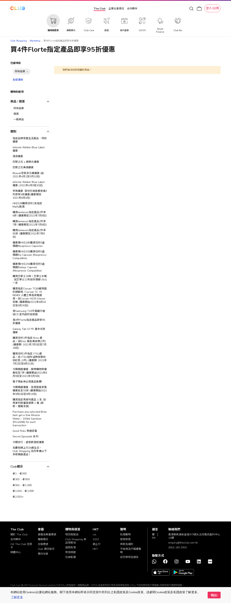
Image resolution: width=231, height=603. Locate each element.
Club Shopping (18, 40)
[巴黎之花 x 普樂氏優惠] (30, 162)
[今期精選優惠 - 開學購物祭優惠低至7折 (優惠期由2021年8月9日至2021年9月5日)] (30, 373)
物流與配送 (71, 534)
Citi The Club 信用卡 (21, 545)
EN (153, 538)
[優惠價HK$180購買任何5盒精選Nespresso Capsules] (30, 244)
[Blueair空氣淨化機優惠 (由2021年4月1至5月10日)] (30, 175)
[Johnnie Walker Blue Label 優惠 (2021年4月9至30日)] (30, 183)
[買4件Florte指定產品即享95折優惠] (30, 321)
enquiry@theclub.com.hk (183, 542)
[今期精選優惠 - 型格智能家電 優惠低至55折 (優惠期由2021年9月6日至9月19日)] (30, 391)
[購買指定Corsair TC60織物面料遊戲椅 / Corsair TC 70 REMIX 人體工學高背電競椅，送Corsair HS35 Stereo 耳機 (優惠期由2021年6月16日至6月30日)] (30, 297)
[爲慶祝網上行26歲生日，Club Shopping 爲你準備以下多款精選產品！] (30, 451)
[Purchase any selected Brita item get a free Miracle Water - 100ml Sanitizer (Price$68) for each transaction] (30, 418)
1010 (96, 539)
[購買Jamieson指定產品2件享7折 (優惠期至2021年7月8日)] (30, 223)
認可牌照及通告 (129, 557)
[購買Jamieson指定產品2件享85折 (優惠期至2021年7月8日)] (30, 234)
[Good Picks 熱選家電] (30, 431)
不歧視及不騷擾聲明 (130, 550)
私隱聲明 (125, 534)
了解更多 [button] (17, 597)
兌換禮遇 (43, 544)
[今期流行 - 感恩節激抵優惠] (30, 442)
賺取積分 (43, 539)
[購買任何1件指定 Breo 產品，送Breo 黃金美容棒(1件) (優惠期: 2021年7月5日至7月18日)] (30, 343)
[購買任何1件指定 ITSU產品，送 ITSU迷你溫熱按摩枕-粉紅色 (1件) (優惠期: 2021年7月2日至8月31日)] (30, 359)
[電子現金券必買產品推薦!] (30, 381)
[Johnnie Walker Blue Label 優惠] (30, 149)
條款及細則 (126, 544)
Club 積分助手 (46, 549)
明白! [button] (214, 595)
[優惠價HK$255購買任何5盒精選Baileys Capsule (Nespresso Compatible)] (30, 267)
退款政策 (70, 547)
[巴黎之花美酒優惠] (30, 167)
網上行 (96, 544)
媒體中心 (15, 552)
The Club (99, 8)
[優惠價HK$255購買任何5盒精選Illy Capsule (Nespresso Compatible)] (30, 255)
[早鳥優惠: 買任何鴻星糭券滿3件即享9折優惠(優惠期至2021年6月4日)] (30, 194)
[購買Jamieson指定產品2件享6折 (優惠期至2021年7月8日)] (30, 214)
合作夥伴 (132, 8)
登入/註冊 (212, 8)
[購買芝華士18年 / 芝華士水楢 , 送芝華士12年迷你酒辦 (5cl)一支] (30, 280)
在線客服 (70, 557)
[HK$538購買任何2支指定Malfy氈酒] (30, 205)
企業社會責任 (116, 8)
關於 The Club (19, 534)
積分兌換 (43, 554)
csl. (95, 534)
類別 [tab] (13, 132)
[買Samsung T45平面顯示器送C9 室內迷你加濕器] (30, 312)
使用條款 (125, 539)
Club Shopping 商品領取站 (75, 541)
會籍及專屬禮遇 (47, 534)
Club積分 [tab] (16, 467)
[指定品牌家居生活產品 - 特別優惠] (30, 140)
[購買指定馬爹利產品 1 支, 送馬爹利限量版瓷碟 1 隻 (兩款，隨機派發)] (30, 403)
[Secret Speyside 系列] (30, 436)
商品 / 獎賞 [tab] (17, 102)
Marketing (35, 40)
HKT (95, 549)
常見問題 (70, 552)
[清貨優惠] (30, 156)
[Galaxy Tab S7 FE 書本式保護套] (30, 330)
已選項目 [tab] (15, 63)
